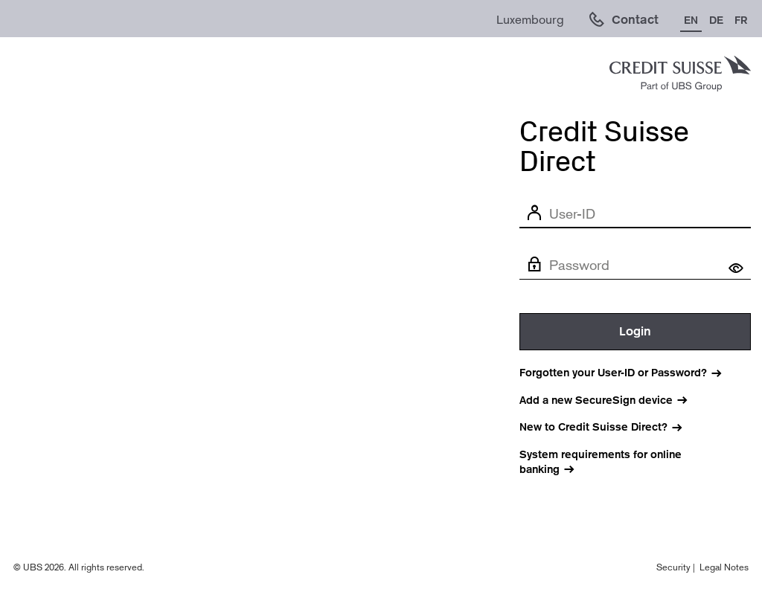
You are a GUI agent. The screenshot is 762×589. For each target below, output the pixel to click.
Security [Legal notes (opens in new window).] (673, 567)
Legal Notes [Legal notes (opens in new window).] (724, 567)
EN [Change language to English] (691, 20)
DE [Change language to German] (716, 20)
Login (635, 331)
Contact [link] (635, 20)
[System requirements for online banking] (635, 462)
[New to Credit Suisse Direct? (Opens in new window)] (609, 427)
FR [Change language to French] (740, 20)
